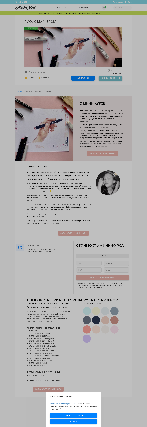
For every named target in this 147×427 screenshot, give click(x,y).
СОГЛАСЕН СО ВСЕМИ (73, 415)
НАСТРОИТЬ (73, 421)
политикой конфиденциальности (63, 403)
